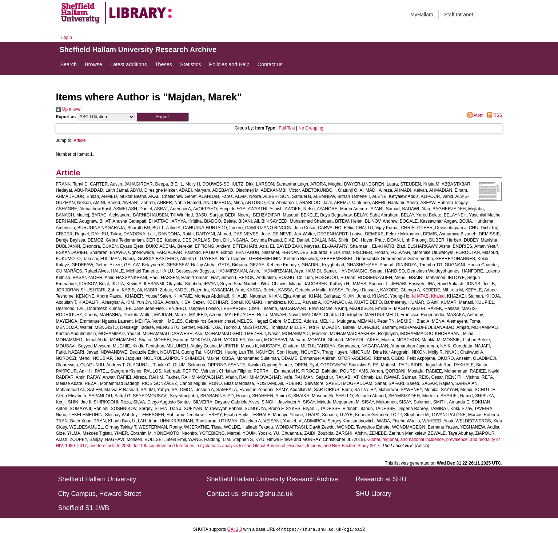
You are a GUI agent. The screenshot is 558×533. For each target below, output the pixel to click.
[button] (162, 117)
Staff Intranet (458, 14)
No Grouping (311, 128)
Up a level (68, 109)
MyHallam (421, 14)
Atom (474, 115)
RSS (493, 115)
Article (79, 140)
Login (66, 37)
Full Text (287, 128)
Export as (66, 116)
